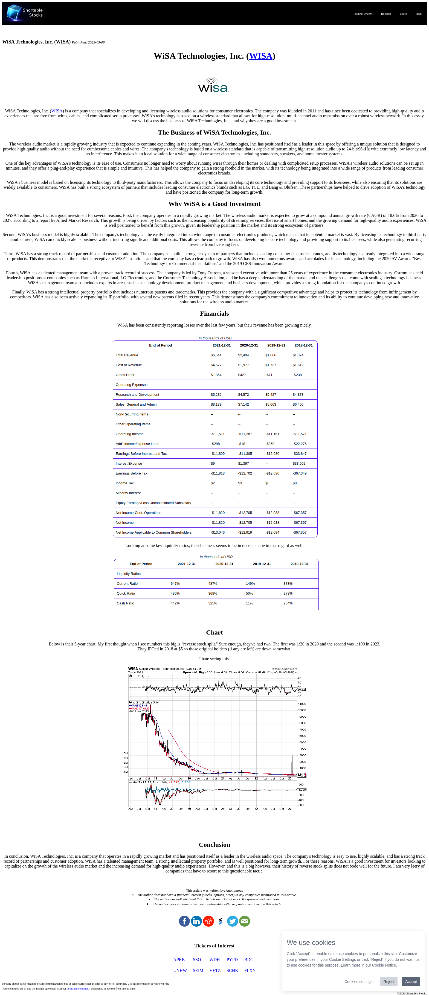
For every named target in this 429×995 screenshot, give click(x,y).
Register (386, 13)
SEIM (198, 970)
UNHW (180, 970)
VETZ (215, 970)
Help (419, 13)
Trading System (362, 13)
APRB (179, 959)
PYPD (232, 959)
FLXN (250, 970)
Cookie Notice (384, 965)
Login (403, 13)
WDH (214, 959)
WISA (260, 56)
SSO (197, 959)
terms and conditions (78, 988)
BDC (248, 959)
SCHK (232, 970)
